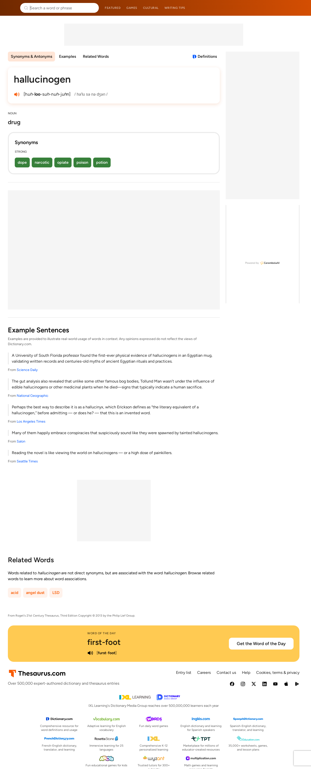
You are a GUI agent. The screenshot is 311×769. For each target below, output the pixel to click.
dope (22, 162)
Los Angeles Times (31, 421)
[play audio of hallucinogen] (17, 94)
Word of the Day (101, 633)
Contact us (226, 672)
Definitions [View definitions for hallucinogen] (207, 56)
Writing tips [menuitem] (174, 8)
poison (82, 162)
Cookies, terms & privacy (277, 672)
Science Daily (27, 370)
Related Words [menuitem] (96, 56)
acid (14, 592)
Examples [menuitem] (67, 56)
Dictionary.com (300, 8)
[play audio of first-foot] (90, 653)
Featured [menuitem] (112, 8)
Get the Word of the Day (261, 643)
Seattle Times (27, 461)
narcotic (42, 162)
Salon (21, 441)
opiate (63, 162)
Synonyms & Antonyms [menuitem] (31, 56)
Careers (204, 672)
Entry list (183, 672)
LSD (55, 592)
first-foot (104, 642)
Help (246, 672)
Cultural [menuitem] (151, 8)
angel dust (35, 592)
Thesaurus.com (11, 7)
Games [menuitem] (131, 8)
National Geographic (32, 396)
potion (102, 162)
